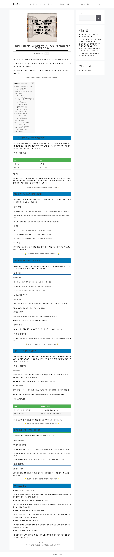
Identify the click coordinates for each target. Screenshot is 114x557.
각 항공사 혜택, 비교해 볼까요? (23, 122)
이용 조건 (22, 95)
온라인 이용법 (23, 102)
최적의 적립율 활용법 (24, 126)
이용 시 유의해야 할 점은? (21, 113)
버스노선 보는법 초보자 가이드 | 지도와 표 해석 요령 (43, 545)
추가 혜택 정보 (21, 128)
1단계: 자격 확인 (23, 106)
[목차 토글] (32, 83)
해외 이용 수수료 (23, 118)
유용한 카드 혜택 (23, 129)
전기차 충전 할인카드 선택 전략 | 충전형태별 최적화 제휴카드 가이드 (43, 544)
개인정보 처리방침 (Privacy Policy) (69, 4)
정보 (42, 542)
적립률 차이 (22, 117)
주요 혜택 (19, 93)
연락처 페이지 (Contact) (50, 4)
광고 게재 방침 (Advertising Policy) (90, 4)
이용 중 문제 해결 (21, 111)
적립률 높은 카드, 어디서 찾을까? (23, 91)
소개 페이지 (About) (35, 4)
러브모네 (17, 4)
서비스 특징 (22, 97)
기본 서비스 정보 (21, 88)
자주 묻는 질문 (19, 131)
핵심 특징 (22, 90)
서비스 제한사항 (21, 120)
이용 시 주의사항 (21, 115)
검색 (80, 14)
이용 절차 (19, 101)
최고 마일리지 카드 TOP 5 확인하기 (24, 99)
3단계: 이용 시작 (23, 109)
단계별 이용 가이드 (22, 104)
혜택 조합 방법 (21, 124)
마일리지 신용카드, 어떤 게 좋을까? (24, 86)
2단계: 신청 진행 (23, 107)
